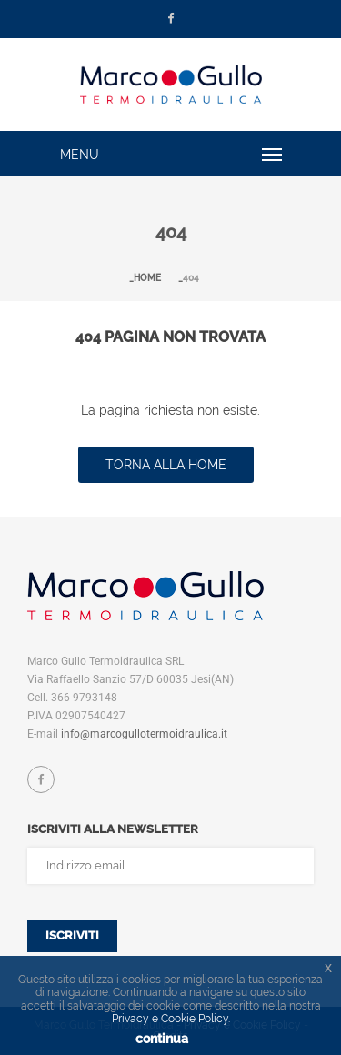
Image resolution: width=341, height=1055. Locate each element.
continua (161, 1038)
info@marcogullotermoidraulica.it (144, 734)
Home (147, 278)
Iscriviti (72, 935)
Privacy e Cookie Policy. (171, 1018)
